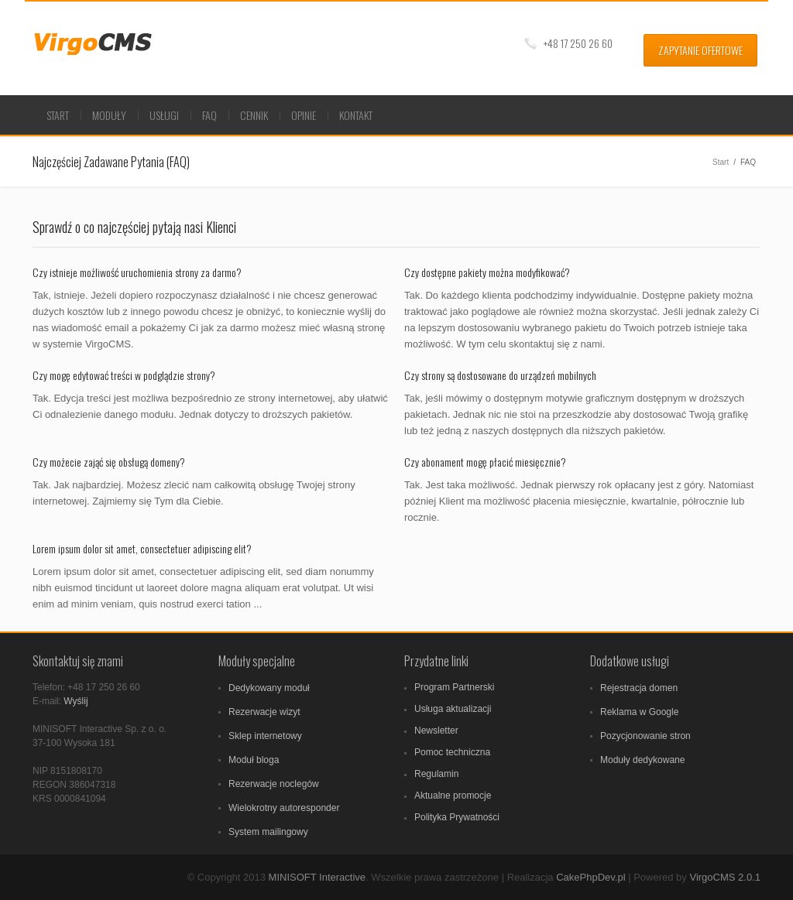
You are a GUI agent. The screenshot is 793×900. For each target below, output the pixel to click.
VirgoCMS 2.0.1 (724, 877)
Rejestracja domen (639, 688)
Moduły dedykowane (642, 760)
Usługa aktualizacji (452, 708)
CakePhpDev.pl (590, 877)
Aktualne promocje (452, 795)
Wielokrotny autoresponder (283, 807)
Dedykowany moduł (269, 688)
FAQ (209, 115)
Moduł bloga (253, 760)
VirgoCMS (100, 44)
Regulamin (436, 773)
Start (57, 115)
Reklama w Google (639, 712)
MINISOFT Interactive (317, 877)
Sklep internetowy (265, 736)
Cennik (254, 115)
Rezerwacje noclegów (273, 784)
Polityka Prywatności (456, 817)
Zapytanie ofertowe (700, 50)
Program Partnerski (454, 687)
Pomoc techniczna (452, 752)
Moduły (109, 115)
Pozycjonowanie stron (645, 736)
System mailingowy (268, 831)
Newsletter (436, 730)
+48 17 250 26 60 (578, 43)
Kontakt (355, 115)
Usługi (164, 115)
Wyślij (76, 701)
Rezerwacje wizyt (264, 712)
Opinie (303, 115)
